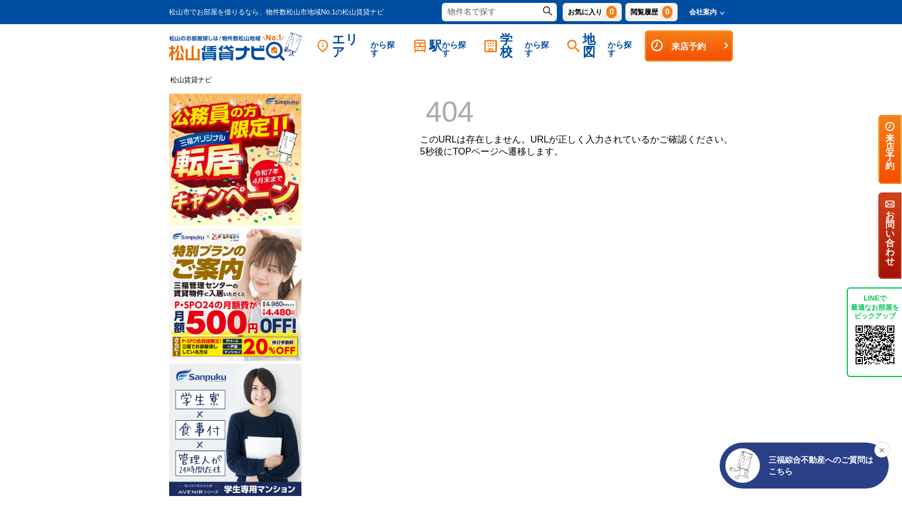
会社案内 (707, 12)
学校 (520, 45)
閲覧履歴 (651, 12)
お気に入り (592, 12)
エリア (359, 45)
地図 (603, 45)
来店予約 (690, 46)
